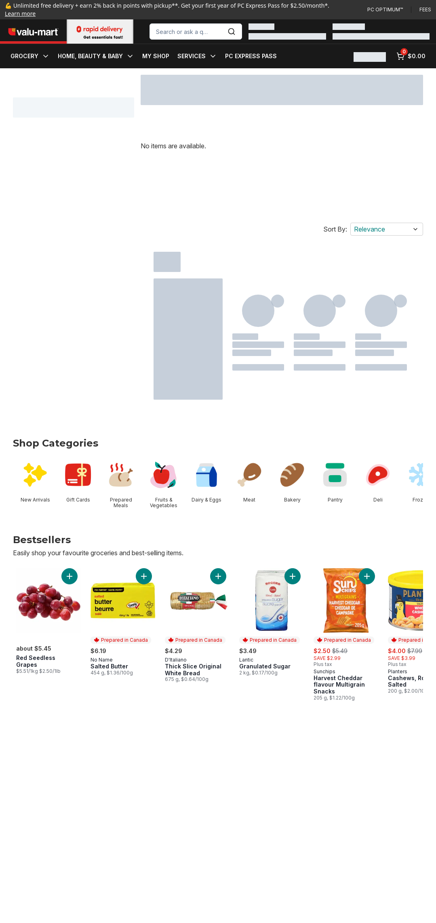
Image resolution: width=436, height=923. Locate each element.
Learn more (20, 13)
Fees (425, 9)
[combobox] (196, 31)
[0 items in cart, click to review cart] (411, 56)
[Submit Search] (231, 31)
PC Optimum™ (385, 9)
